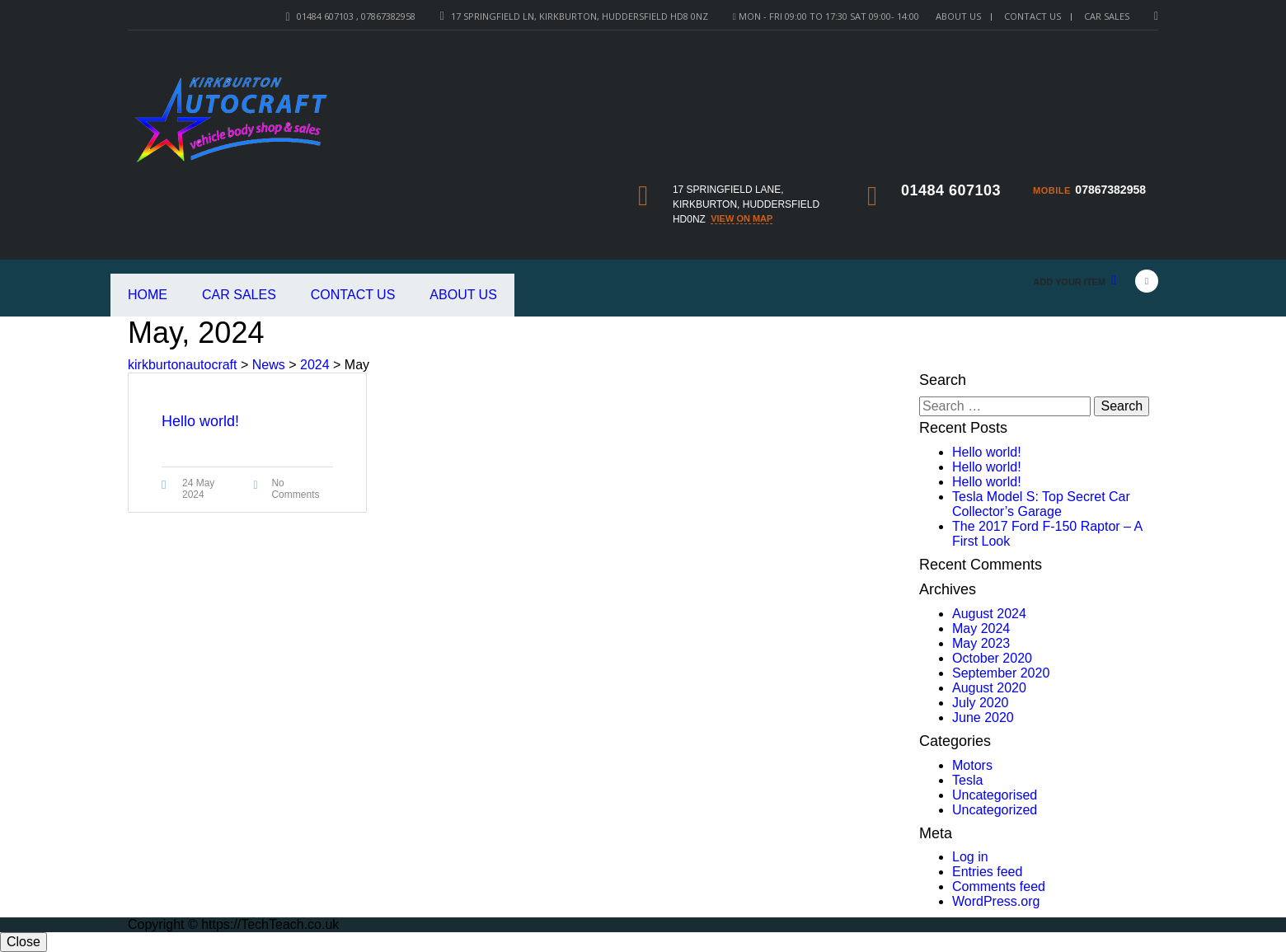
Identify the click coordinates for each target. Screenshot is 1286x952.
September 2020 (1000, 673)
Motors (972, 765)
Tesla (967, 780)
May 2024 (981, 628)
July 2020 (980, 703)
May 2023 (981, 643)
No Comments (295, 488)
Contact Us (1032, 16)
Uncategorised (994, 795)
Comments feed (998, 886)
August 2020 (989, 688)
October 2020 (992, 658)
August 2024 (989, 614)
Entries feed (987, 872)
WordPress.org (996, 901)
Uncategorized (994, 810)
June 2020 (983, 717)
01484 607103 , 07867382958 (356, 16)
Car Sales (239, 295)
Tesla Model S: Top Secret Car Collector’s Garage (1041, 504)
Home (147, 295)
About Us (958, 16)
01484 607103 (951, 190)
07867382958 (1110, 189)
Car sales (1106, 16)
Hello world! (986, 452)
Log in (970, 857)
